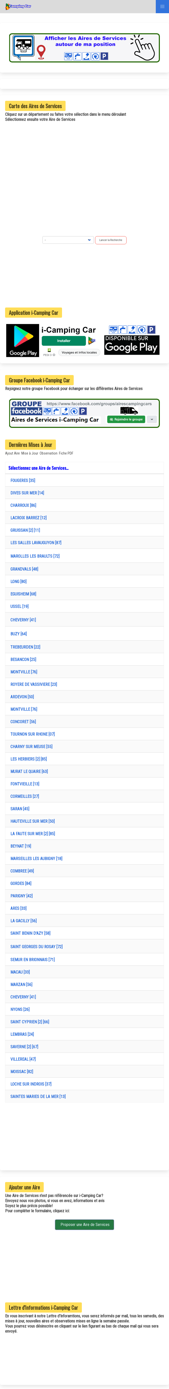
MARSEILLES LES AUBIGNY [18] (35, 858)
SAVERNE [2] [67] (23, 1046)
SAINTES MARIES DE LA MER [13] (37, 1096)
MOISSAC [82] (20, 1071)
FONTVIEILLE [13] (23, 784)
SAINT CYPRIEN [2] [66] (28, 1022)
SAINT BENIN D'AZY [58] (29, 933)
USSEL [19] (18, 606)
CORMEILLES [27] (23, 796)
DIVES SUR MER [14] (26, 493)
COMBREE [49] (21, 871)
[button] (162, 6)
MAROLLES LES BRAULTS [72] (33, 556)
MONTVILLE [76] (22, 672)
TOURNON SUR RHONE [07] (31, 734)
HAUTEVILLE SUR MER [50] (31, 821)
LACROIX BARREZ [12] (27, 517)
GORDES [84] (19, 883)
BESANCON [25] (22, 659)
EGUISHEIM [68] (22, 594)
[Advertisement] (85, 275)
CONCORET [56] (22, 721)
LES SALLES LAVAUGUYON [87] (34, 542)
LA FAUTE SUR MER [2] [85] (31, 833)
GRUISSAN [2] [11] (24, 530)
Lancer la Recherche (110, 240)
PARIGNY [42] (20, 896)
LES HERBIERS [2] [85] (27, 759)
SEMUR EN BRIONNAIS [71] (31, 959)
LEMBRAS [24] (21, 1034)
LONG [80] (17, 581)
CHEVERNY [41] (22, 620)
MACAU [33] (19, 972)
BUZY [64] (17, 634)
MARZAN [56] (20, 984)
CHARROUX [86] (22, 505)
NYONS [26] (18, 1009)
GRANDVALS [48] (23, 569)
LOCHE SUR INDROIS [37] (29, 1084)
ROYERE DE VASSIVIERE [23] (32, 684)
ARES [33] (17, 908)
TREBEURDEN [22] (24, 647)
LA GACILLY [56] (22, 920)
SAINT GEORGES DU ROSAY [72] (35, 946)
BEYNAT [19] (19, 846)
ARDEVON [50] (21, 696)
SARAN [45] (18, 808)
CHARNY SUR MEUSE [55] (30, 746)
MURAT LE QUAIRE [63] (28, 771)
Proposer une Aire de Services (84, 1224)
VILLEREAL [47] (22, 1059)
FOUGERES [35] (21, 480)
